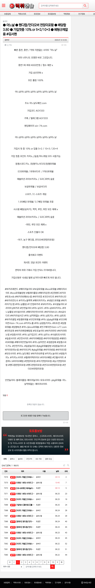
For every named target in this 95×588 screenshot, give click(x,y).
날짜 (57, 471)
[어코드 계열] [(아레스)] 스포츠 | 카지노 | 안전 (22, 477)
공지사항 (68, 583)
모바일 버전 (86, 583)
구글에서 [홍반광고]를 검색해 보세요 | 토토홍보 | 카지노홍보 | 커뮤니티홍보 (22, 505)
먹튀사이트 (22, 14)
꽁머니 (12, 459)
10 (53, 562)
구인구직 (29, 459)
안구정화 (81, 14)
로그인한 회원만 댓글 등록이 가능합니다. (36, 416)
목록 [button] (63, 45)
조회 (66, 471)
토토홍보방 (52, 14)
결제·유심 (48, 459)
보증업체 (7, 14)
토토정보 (37, 14)
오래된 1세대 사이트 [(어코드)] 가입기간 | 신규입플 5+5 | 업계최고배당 (22, 483)
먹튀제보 (67, 14)
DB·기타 (39, 459)
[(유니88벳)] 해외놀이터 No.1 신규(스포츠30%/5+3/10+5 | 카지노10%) (22, 488)
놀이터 (20, 459)
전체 (4, 459)
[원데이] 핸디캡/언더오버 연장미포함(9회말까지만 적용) (22, 522)
